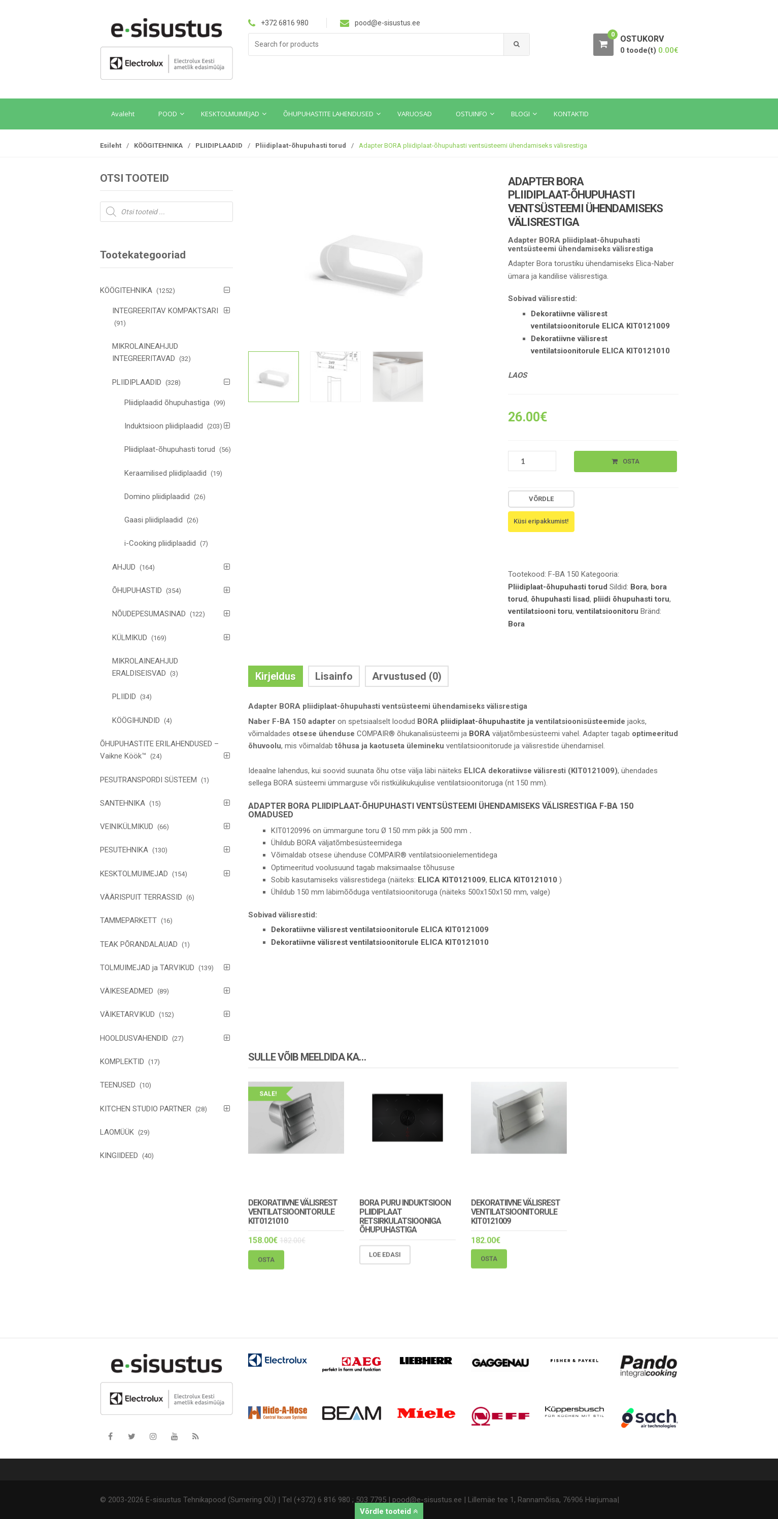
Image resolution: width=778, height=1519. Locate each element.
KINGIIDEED (119, 1155)
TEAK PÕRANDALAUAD (139, 944)
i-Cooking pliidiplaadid (160, 543)
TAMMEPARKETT (128, 920)
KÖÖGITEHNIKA (158, 145)
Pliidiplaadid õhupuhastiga (167, 402)
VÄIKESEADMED (126, 991)
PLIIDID (124, 696)
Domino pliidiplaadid (157, 496)
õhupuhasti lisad (560, 599)
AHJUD (124, 567)
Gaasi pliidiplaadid (153, 519)
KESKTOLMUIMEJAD (134, 873)
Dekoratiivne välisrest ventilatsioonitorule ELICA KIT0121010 (380, 942)
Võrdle (541, 499)
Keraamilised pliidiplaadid (165, 473)
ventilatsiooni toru (540, 611)
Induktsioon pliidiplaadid (163, 426)
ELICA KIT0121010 (523, 879)
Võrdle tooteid (389, 1511)
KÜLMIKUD (129, 637)
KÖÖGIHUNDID (136, 720)
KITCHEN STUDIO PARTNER (145, 1108)
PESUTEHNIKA (124, 849)
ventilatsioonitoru (607, 611)
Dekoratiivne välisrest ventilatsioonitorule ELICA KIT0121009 (380, 929)
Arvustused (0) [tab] (407, 676)
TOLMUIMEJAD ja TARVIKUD (147, 967)
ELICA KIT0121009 (452, 879)
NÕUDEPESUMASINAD (149, 613)
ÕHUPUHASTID (137, 590)
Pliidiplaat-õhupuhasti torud (300, 145)
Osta (631, 461)
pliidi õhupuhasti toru (631, 599)
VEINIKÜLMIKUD (126, 826)
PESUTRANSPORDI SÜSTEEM (148, 779)
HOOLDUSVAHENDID (134, 1038)
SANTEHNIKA (122, 803)
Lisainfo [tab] (334, 676)
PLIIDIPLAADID (219, 145)
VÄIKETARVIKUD (127, 1014)
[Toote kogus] (532, 461)
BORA (479, 733)
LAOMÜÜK (117, 1132)
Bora (638, 586)
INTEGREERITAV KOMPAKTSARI (165, 310)
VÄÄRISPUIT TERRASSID (141, 897)
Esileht (110, 145)
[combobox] (376, 44)
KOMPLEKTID (122, 1061)
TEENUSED (118, 1084)
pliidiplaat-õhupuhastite (481, 721)
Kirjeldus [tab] (275, 676)
